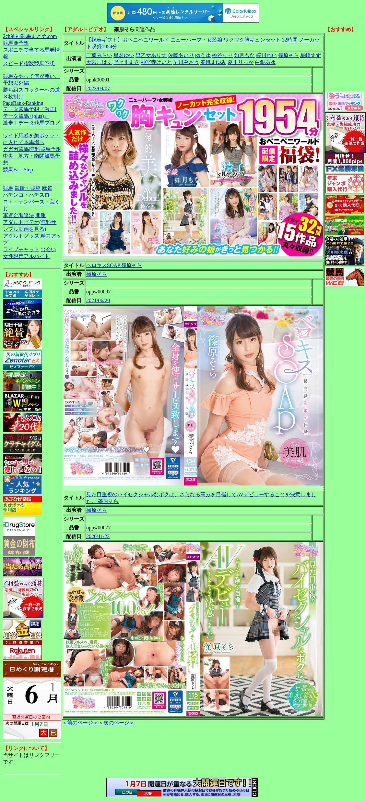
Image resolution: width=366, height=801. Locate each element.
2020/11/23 (98, 536)
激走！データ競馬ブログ (31, 123)
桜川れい (266, 55)
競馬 (8, 188)
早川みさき (186, 62)
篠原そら (288, 55)
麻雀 (47, 188)
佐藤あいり (181, 55)
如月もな (244, 55)
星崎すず (310, 55)
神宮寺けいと (156, 62)
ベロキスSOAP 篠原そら (114, 265)
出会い (48, 249)
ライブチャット (21, 249)
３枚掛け (13, 96)
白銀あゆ (265, 62)
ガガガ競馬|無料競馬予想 (32, 149)
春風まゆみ (213, 62)
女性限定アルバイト (26, 256)
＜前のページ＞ (80, 722)
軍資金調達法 (18, 215)
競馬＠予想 (16, 43)
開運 (40, 215)
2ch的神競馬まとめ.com (30, 36)
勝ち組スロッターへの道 (31, 89)
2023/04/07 (98, 88)
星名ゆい (123, 55)
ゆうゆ (203, 55)
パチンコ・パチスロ (26, 195)
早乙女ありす (151, 55)
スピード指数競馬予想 (29, 63)
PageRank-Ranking (23, 103)
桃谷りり (222, 55)
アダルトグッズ (21, 236)
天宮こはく (99, 62)
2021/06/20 (98, 300)
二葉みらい (99, 55)
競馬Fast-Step (18, 169)
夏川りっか (241, 62)
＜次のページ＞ (116, 722)
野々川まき (126, 62)
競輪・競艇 (28, 188)
